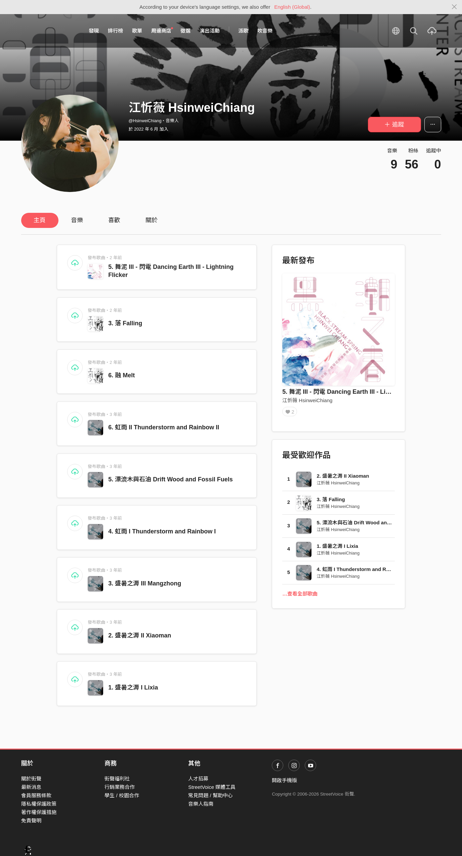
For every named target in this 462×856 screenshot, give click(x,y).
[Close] (454, 7)
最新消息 (31, 787)
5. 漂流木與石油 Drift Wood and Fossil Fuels (170, 479)
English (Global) (292, 7)
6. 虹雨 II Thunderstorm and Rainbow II (163, 427)
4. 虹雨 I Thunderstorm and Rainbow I (162, 531)
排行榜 (115, 31)
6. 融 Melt (121, 375)
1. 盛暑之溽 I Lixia (133, 687)
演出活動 (210, 31)
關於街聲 (31, 778)
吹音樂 (264, 31)
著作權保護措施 (38, 812)
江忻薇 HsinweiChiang (307, 400)
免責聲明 (31, 820)
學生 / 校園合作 (121, 795)
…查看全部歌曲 (300, 596)
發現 (94, 31)
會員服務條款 (36, 795)
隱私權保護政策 (38, 804)
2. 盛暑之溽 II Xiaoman (139, 635)
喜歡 (114, 220)
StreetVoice (49, 31)
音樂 (77, 220)
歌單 (137, 31)
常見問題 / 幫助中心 (210, 795)
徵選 (185, 31)
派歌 (243, 31)
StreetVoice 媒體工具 (212, 787)
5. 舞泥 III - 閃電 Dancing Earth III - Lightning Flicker (355, 391)
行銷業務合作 (119, 787)
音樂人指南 (200, 804)
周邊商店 (162, 30)
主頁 (40, 220)
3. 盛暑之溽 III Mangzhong (144, 583)
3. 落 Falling (125, 323)
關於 (151, 220)
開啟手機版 (284, 780)
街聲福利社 (117, 778)
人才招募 (198, 778)
